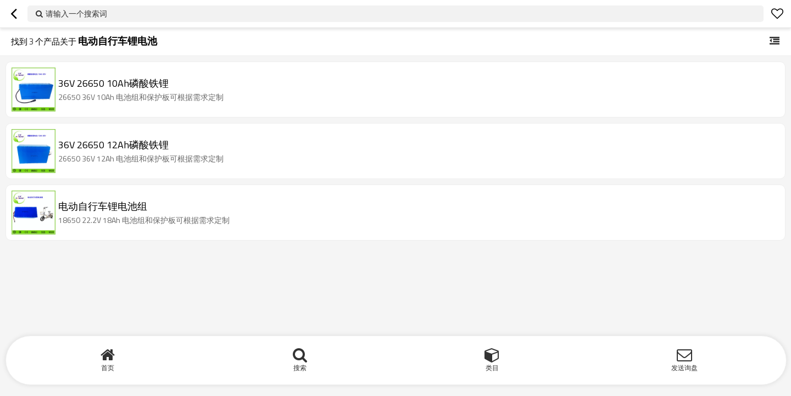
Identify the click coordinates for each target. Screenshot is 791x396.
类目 (492, 367)
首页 (107, 367)
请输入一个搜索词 (76, 13)
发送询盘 (684, 367)
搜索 (300, 367)
